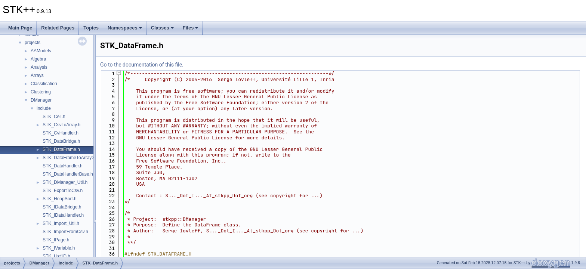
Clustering (41, 92)
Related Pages (57, 28)
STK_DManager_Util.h (65, 182)
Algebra (38, 59)
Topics (91, 28)
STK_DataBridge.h (61, 141)
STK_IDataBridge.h (62, 207)
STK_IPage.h (56, 239)
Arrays (37, 75)
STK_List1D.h (56, 256)
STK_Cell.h (54, 116)
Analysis (39, 67)
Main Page (20, 28)
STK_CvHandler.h (60, 133)
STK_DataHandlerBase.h (68, 174)
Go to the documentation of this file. (141, 65)
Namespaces (125, 28)
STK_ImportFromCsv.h (65, 231)
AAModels (41, 50)
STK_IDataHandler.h (63, 215)
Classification (44, 83)
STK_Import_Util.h (61, 223)
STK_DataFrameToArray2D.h (72, 157)
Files (190, 28)
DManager (41, 100)
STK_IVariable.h (59, 248)
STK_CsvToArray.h (61, 124)
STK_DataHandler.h (63, 165)
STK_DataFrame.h (61, 149)
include (44, 108)
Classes (162, 28)
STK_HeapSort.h (60, 198)
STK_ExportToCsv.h (63, 190)
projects (32, 42)
